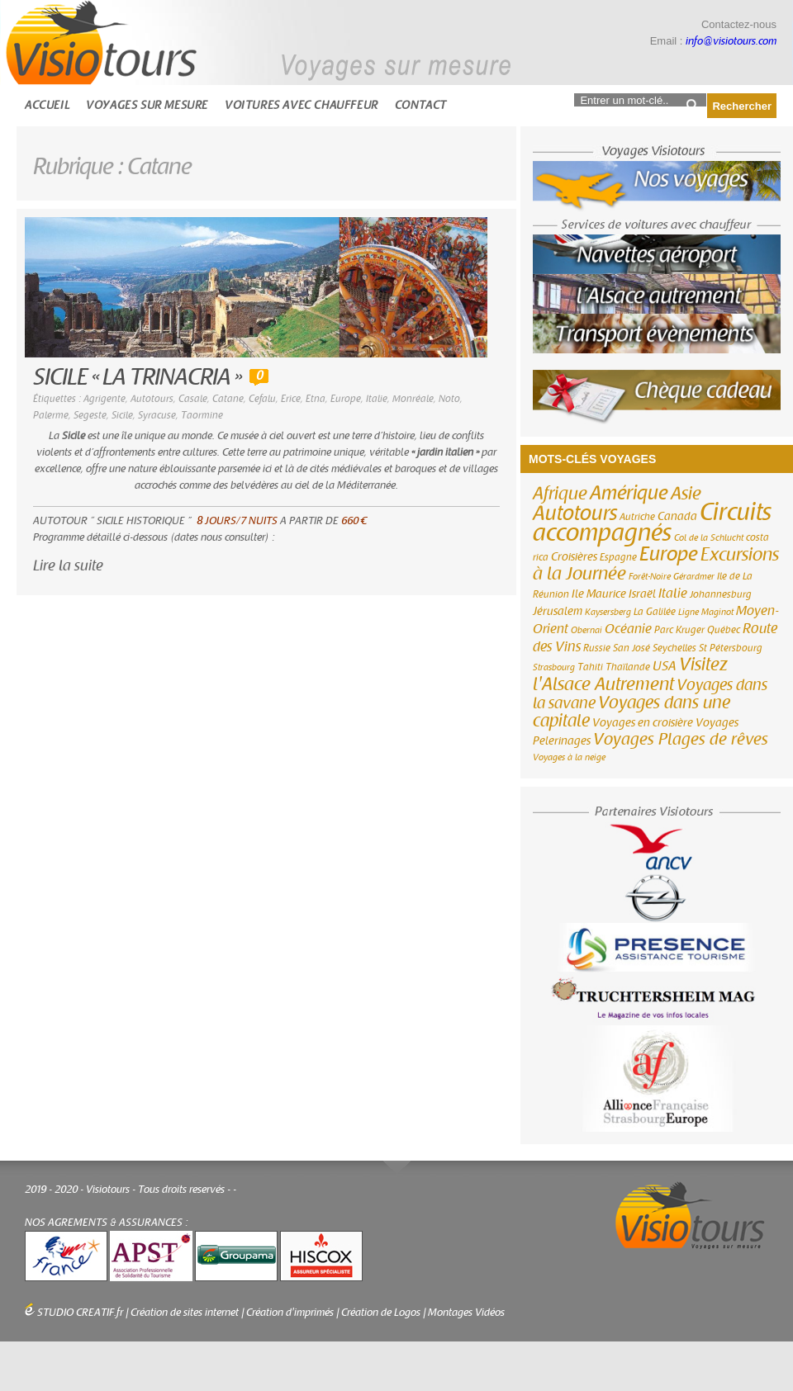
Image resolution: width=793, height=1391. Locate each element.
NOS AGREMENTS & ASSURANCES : (106, 1222)
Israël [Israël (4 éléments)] (642, 594)
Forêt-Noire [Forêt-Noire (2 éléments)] (650, 576)
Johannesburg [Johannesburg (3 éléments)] (721, 594)
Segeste (90, 415)
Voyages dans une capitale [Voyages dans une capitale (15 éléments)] (631, 712)
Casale (192, 399)
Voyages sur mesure (147, 105)
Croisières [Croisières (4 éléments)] (574, 557)
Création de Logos (380, 1312)
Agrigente (104, 399)
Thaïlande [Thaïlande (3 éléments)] (627, 667)
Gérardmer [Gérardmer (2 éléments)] (694, 576)
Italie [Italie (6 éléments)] (672, 593)
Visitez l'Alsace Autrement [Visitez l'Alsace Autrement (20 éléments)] (630, 674)
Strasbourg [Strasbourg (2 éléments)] (554, 667)
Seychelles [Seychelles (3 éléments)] (674, 648)
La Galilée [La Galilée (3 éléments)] (655, 611)
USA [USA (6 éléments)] (665, 666)
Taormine (202, 415)
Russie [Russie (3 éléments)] (596, 648)
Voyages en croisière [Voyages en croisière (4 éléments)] (642, 723)
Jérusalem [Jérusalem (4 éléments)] (557, 611)
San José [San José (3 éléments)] (631, 648)
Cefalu (262, 399)
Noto (449, 399)
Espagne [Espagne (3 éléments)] (618, 557)
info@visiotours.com (731, 41)
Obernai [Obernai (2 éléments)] (586, 630)
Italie (376, 399)
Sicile (122, 415)
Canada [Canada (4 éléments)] (677, 516)
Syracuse (157, 415)
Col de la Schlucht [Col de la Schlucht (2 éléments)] (708, 537)
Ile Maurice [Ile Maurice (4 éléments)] (599, 594)
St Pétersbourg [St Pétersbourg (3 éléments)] (730, 648)
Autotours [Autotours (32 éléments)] (575, 513)
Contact (421, 105)
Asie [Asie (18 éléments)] (686, 493)
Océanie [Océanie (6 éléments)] (628, 629)
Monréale (413, 399)
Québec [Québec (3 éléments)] (723, 630)
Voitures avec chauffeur (301, 105)
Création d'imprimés (290, 1312)
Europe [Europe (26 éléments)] (668, 554)
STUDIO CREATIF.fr (80, 1312)
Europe (345, 399)
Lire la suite (68, 566)
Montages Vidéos (466, 1312)
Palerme (51, 415)
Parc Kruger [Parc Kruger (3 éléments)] (679, 630)
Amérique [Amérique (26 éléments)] (629, 493)
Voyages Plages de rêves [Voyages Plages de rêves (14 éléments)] (680, 739)
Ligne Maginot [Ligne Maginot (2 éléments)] (706, 612)
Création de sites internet (185, 1312)
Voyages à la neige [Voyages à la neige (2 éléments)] (569, 757)
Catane (228, 399)
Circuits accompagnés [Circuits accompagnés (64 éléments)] (652, 522)
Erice (291, 399)
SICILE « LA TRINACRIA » (137, 377)
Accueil (47, 105)
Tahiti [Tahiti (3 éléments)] (590, 667)
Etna (315, 399)
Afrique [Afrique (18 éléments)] (560, 493)
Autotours (152, 399)
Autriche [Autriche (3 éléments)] (637, 517)
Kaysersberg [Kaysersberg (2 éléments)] (608, 612)
